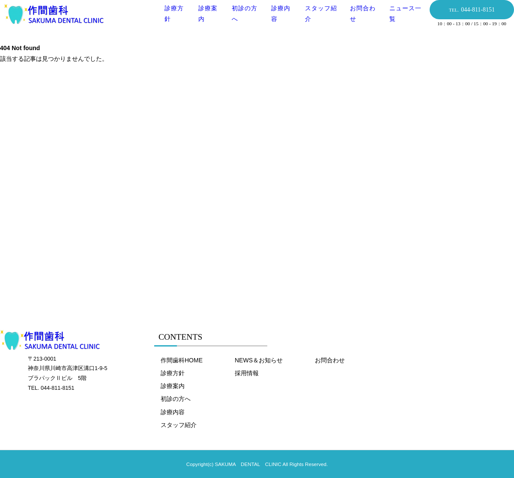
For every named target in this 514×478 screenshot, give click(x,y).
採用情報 (247, 373)
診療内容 (173, 412)
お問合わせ (330, 360)
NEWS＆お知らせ (259, 360)
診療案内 (173, 385)
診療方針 (173, 373)
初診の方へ (176, 398)
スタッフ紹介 (179, 424)
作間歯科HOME (182, 360)
